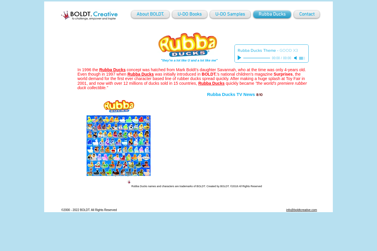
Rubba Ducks (141, 74)
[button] (119, 138)
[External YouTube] (235, 139)
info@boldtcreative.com (301, 210)
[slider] (302, 58)
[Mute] (296, 58)
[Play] (240, 58)
